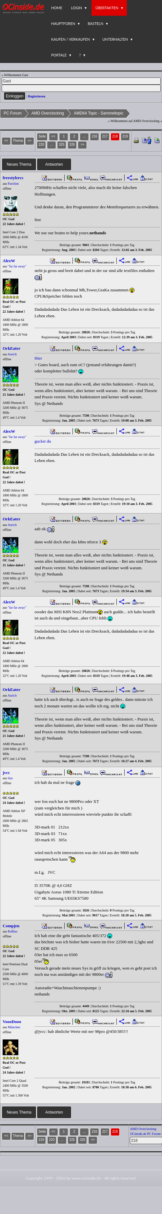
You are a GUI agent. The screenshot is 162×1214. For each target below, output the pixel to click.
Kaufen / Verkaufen (70, 39)
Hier (38, 358)
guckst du (42, 441)
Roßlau (12, 931)
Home (56, 8)
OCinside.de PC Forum (145, 1134)
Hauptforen (63, 23)
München (14, 1027)
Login (76, 8)
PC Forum (13, 113)
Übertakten (106, 8)
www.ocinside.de (86, 1178)
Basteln (95, 23)
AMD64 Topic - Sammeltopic (98, 113)
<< (53, 136)
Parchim (13, 183)
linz (10, 778)
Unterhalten (115, 39)
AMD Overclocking (47, 113)
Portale (59, 55)
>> (83, 144)
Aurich (12, 354)
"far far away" (17, 266)
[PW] (81, 88)
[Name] (81, 81)
